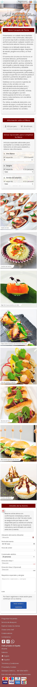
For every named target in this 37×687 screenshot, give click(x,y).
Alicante (4, 649)
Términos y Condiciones (10, 663)
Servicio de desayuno (9, 622)
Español (7, 660)
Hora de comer (18, 549)
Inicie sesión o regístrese (18, 605)
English (6, 656)
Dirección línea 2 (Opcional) (18, 569)
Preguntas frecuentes (9, 619)
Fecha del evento (18, 543)
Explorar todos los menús (11, 626)
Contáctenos (6, 637)
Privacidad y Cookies (9, 667)
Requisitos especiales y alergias (13, 575)
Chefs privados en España (11, 646)
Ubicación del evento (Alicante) (18, 536)
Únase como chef (8, 630)
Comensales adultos (18, 556)
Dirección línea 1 (18, 562)
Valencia (4, 652)
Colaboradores (7, 633)
